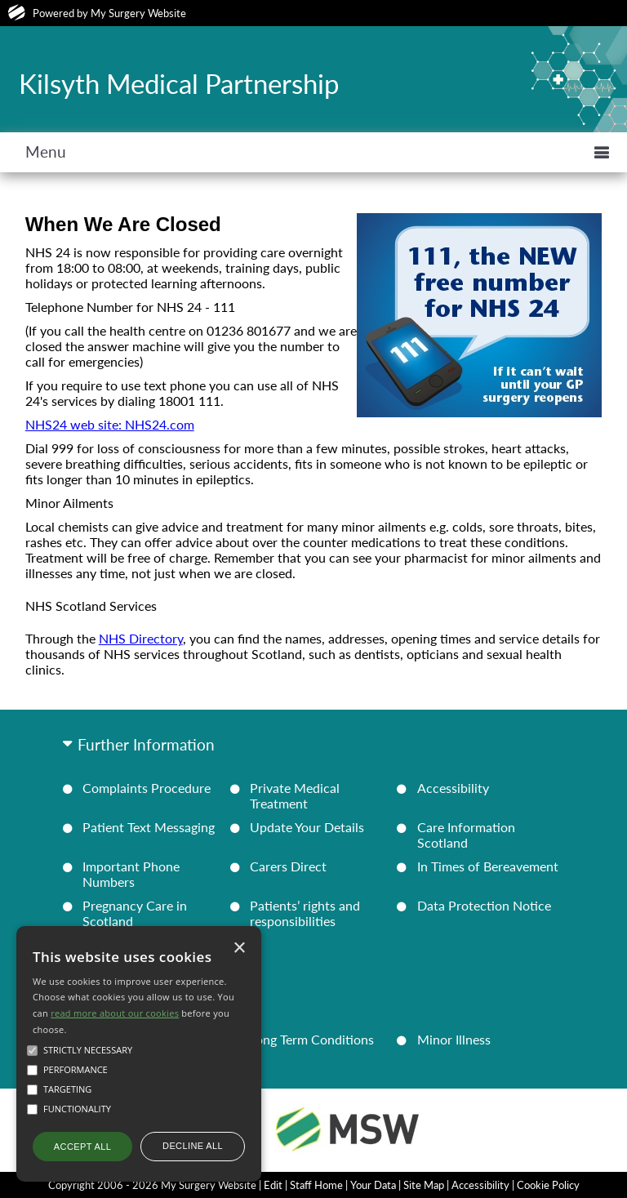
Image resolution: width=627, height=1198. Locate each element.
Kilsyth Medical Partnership (179, 83)
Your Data (373, 1184)
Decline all (192, 1146)
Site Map (423, 1184)
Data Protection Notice (484, 905)
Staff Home (316, 1184)
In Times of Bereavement (487, 866)
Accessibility (453, 787)
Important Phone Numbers (131, 873)
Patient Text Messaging (148, 827)
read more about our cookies (115, 1013)
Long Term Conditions (312, 1039)
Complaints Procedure (146, 787)
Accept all (82, 1146)
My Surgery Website (138, 13)
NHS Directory (141, 638)
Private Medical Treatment (295, 795)
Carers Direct (288, 866)
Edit (273, 1184)
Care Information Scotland (466, 834)
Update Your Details (307, 827)
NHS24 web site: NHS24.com (109, 424)
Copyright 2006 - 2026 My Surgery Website (152, 1184)
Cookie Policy (548, 1184)
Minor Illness (454, 1039)
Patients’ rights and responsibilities (305, 913)
